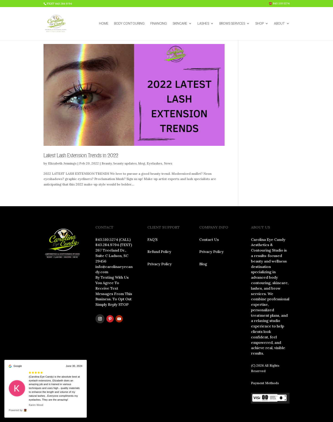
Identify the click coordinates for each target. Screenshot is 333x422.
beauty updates (125, 163)
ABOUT (279, 23)
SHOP (259, 23)
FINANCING (158, 23)
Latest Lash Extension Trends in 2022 (81, 156)
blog (141, 163)
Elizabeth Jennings (62, 163)
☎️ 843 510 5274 (279, 3)
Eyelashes (154, 163)
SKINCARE (180, 23)
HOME (103, 23)
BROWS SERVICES (232, 23)
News (168, 163)
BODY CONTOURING (129, 23)
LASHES (203, 23)
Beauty (107, 163)
